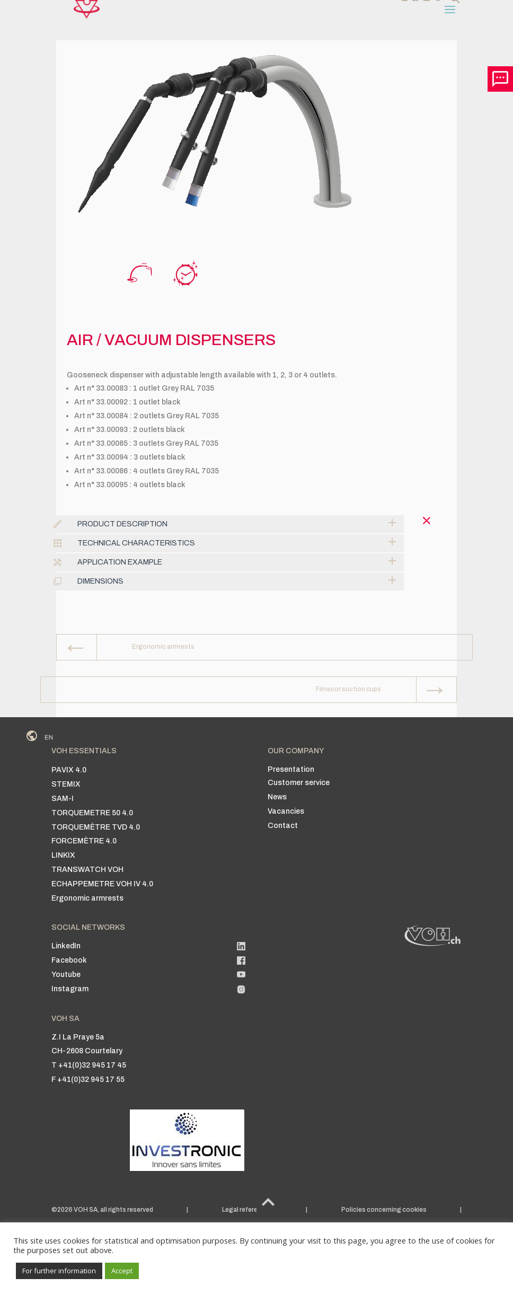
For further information (59, 1270)
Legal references (247, 1209)
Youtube (66, 975)
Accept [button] (121, 1270)
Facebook (69, 960)
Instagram (70, 989)
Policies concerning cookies (384, 1209)
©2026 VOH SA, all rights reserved (102, 1209)
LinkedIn (66, 946)
